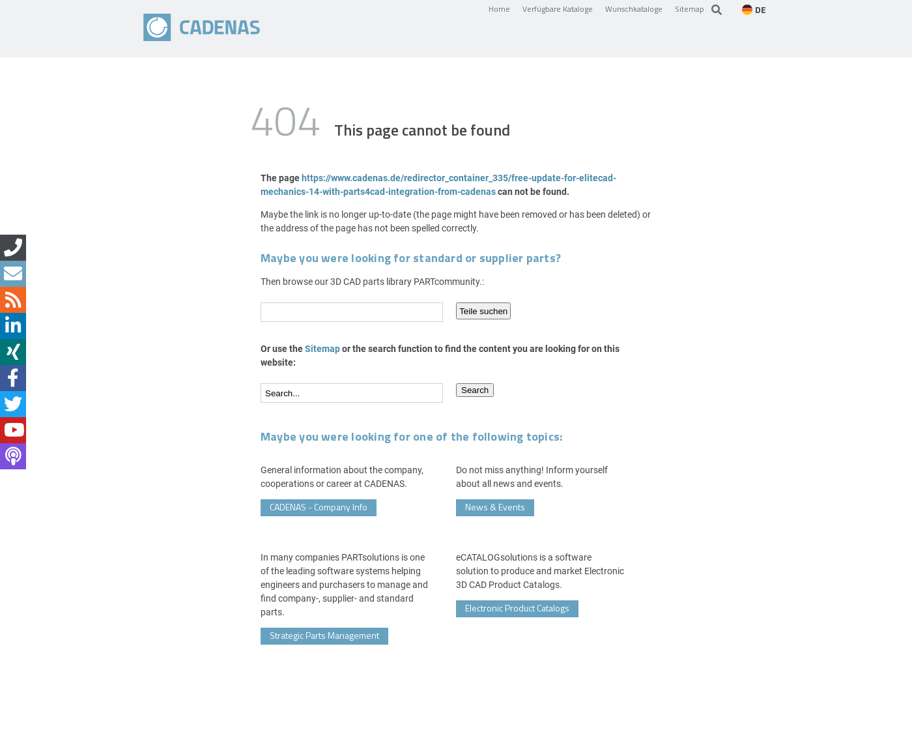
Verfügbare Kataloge (557, 8)
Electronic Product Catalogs (517, 608)
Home (499, 8)
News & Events (495, 507)
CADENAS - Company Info (318, 507)
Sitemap (689, 8)
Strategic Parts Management (324, 635)
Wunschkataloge (634, 8)
